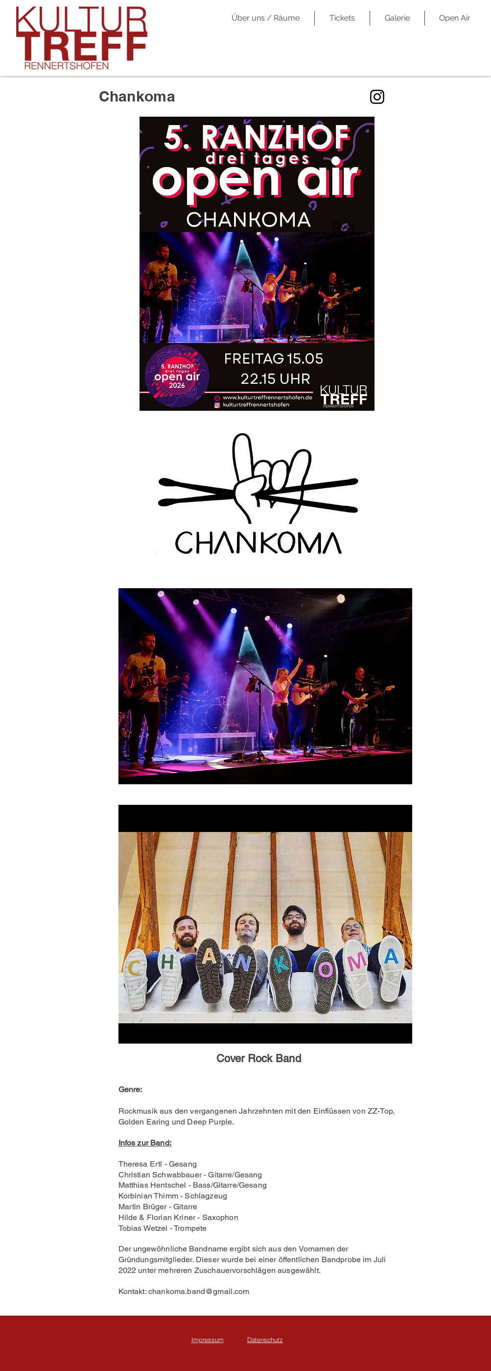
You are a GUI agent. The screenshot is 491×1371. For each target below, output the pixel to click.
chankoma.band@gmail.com (199, 1291)
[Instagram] (377, 96)
